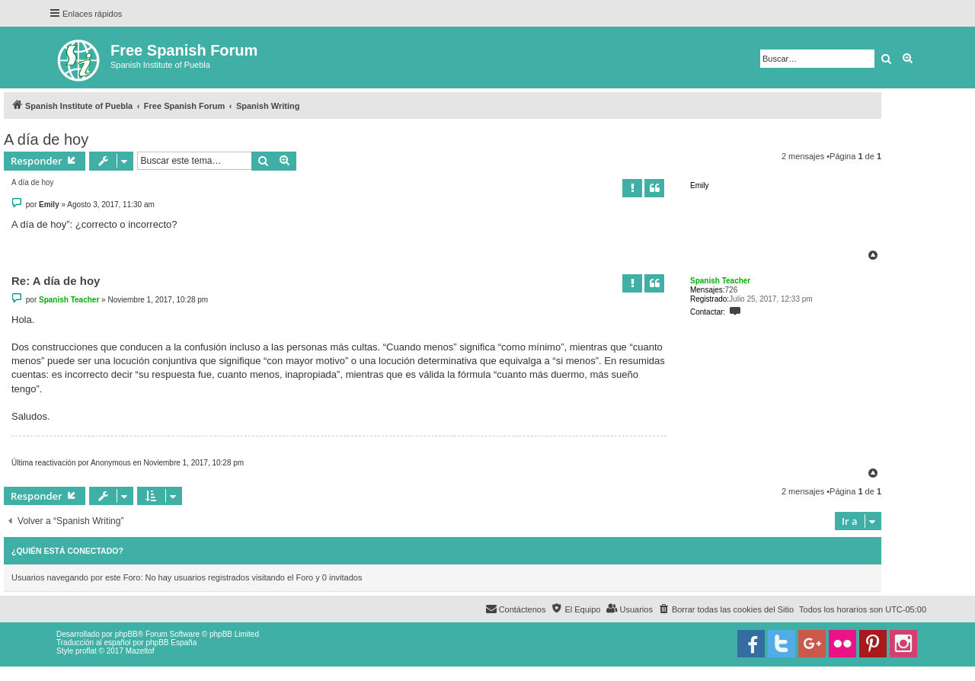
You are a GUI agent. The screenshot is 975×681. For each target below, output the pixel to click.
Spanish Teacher (720, 281)
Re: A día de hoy (55, 280)
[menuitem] (726, 609)
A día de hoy (46, 139)
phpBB (126, 634)
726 (731, 290)
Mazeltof (140, 651)
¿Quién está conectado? (67, 550)
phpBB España (171, 642)
